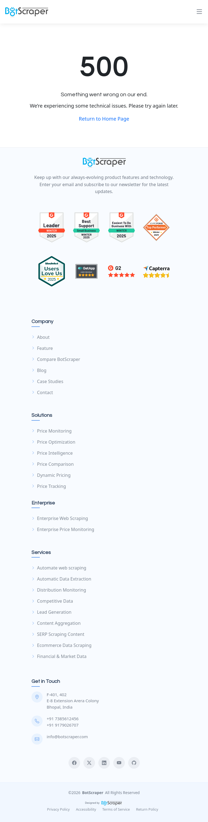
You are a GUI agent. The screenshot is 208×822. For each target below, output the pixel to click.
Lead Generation (51, 612)
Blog (38, 370)
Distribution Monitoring (58, 590)
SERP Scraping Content (57, 634)
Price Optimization (53, 442)
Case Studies (47, 381)
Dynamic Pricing (51, 475)
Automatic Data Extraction (61, 579)
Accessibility (86, 809)
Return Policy (147, 809)
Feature (42, 348)
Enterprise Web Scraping (59, 518)
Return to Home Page (104, 118)
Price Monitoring (51, 431)
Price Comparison (52, 464)
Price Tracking (48, 486)
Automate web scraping (58, 568)
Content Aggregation (56, 623)
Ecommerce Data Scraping (61, 645)
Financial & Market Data (58, 656)
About (40, 337)
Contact (42, 392)
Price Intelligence (52, 453)
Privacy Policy (58, 809)
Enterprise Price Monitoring (62, 529)
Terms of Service (116, 809)
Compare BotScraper (55, 359)
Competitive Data (52, 601)
